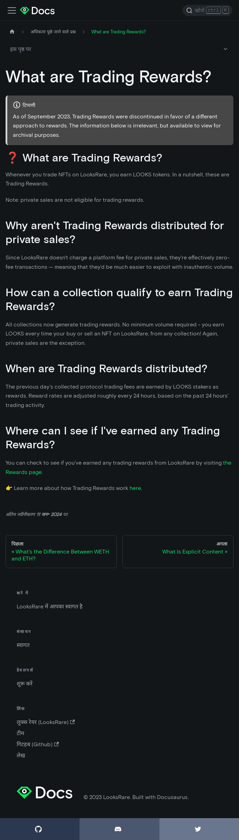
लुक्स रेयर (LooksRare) (46, 722)
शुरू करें (25, 683)
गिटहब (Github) (38, 744)
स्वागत (23, 645)
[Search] (207, 10)
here (135, 488)
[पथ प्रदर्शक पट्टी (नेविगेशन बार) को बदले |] (12, 10)
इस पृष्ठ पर (20, 49)
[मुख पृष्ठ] (12, 31)
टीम (20, 733)
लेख (21, 755)
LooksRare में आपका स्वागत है (50, 606)
